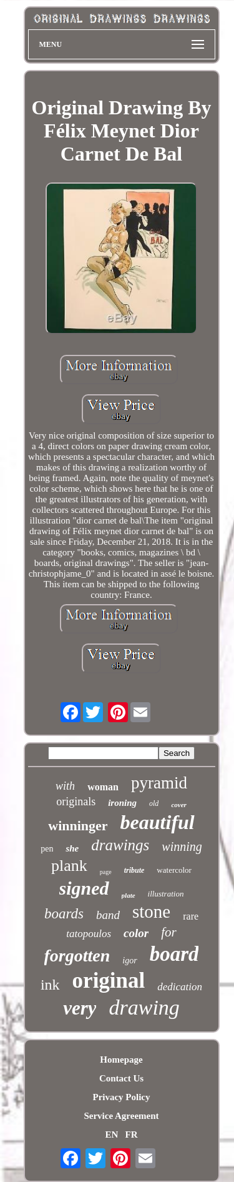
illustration (166, 893)
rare (190, 916)
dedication (179, 987)
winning (182, 846)
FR (131, 1135)
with (65, 786)
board (174, 954)
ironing (122, 803)
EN (111, 1135)
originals (75, 801)
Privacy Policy (121, 1097)
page (106, 871)
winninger (77, 825)
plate (128, 895)
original (108, 980)
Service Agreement (121, 1116)
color (136, 933)
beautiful (157, 822)
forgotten (77, 955)
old (153, 803)
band (108, 914)
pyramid (159, 782)
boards (64, 913)
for (169, 932)
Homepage (121, 1060)
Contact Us (121, 1078)
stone (151, 911)
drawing (144, 1007)
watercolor (174, 870)
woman (103, 787)
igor (129, 960)
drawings (120, 845)
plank (69, 866)
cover (178, 804)
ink (50, 984)
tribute (134, 870)
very (79, 1008)
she (72, 848)
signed (84, 888)
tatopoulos (88, 934)
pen (47, 848)
